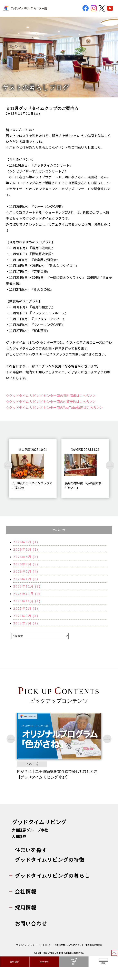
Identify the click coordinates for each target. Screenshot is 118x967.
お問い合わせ (31, 923)
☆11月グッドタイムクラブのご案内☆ (42, 108)
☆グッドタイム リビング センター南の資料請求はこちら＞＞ (51, 395)
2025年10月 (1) (27, 600)
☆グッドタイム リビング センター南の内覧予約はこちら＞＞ (51, 401)
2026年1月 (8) (25, 578)
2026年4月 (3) (25, 556)
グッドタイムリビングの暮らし (52, 875)
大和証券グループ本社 (30, 829)
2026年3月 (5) (25, 564)
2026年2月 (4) (25, 571)
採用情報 (25, 907)
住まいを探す (31, 850)
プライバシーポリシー (26, 944)
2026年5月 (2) (25, 549)
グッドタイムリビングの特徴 (50, 859)
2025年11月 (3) (27, 593)
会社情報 (25, 891)
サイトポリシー (46, 944)
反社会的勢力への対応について (69, 944)
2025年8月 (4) (25, 615)
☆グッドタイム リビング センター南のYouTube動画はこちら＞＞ (54, 407)
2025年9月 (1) (25, 608)
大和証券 (19, 836)
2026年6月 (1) (25, 541)
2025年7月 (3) (25, 623)
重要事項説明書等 (94, 944)
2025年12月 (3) (27, 586)
